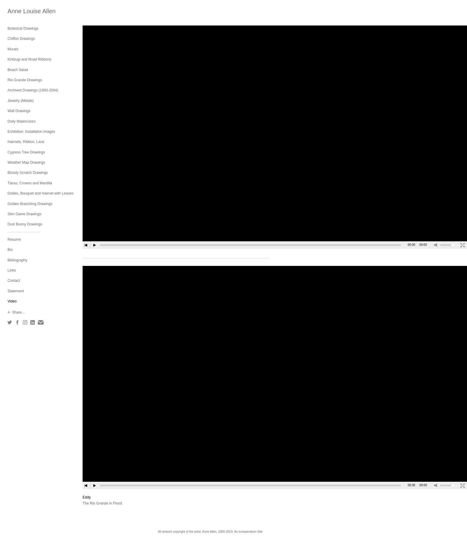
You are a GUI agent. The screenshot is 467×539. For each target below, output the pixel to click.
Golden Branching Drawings (30, 204)
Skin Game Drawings (24, 214)
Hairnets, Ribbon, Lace (26, 142)
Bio (10, 250)
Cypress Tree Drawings (26, 152)
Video (12, 301)
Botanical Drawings (23, 28)
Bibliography (17, 260)
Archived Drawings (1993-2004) (33, 90)
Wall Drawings (19, 111)
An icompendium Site (248, 531)
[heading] (23, 11)
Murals (13, 49)
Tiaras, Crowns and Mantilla (30, 183)
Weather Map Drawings (26, 162)
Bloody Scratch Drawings (28, 173)
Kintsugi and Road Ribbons (29, 59)
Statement (16, 291)
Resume (14, 239)
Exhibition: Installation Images (31, 132)
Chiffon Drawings (21, 39)
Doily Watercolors (22, 121)
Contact (14, 280)
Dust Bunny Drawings (25, 224)
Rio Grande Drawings (25, 80)
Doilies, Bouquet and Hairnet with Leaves (40, 193)
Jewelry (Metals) (21, 101)
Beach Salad (18, 70)
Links (12, 270)
